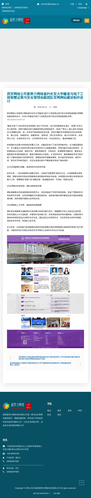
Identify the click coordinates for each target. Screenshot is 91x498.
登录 (80, 4)
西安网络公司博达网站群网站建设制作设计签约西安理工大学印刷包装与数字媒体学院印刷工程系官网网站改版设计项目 (49, 358)
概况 (49, 411)
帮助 (80, 411)
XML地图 (56, 493)
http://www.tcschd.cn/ (16, 120)
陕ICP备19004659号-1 (41, 493)
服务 (59, 411)
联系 (49, 415)
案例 (70, 411)
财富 (59, 415)
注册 (72, 4)
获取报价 (76, 20)
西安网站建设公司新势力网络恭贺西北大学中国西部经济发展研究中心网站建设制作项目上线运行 (40, 364)
